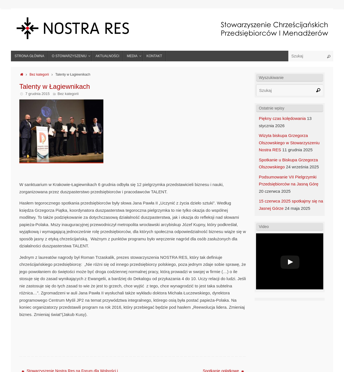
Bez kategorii (39, 74)
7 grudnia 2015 (37, 94)
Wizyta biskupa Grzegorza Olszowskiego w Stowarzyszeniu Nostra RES (289, 142)
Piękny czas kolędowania (282, 118)
